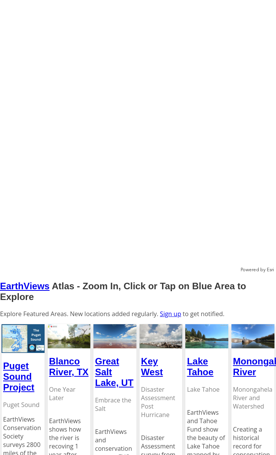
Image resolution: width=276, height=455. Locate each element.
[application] (138, 136)
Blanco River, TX (69, 366)
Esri (270, 270)
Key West (152, 366)
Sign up (170, 314)
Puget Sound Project (18, 376)
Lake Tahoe (200, 366)
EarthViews (25, 286)
